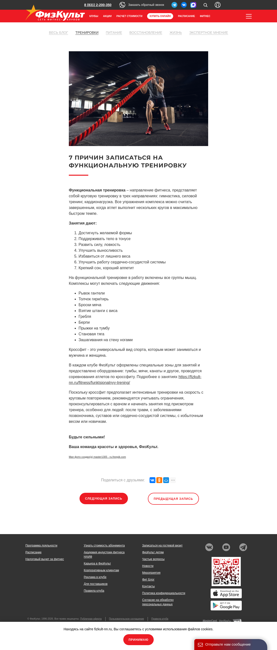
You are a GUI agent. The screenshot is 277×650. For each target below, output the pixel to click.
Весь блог (58, 33)
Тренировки (86, 33)
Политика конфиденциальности (163, 593)
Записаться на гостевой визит (162, 545)
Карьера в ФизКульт (97, 563)
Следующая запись (103, 498)
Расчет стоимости (129, 16)
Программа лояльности (41, 545)
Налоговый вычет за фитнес (45, 559)
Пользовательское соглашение (126, 618)
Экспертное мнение (208, 33)
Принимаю (139, 639)
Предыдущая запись (173, 499)
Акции (107, 16)
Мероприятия (151, 572)
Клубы (93, 16)
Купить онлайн (160, 16)
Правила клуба (94, 590)
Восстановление (145, 33)
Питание (114, 33)
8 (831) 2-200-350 (97, 5)
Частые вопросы (153, 559)
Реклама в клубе (95, 577)
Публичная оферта (91, 618)
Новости (147, 566)
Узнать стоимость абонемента (104, 545)
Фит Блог (148, 579)
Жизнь (176, 33)
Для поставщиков (95, 584)
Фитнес (205, 16)
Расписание (186, 16)
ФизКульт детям (153, 552)
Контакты (148, 586)
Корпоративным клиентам (101, 570)
